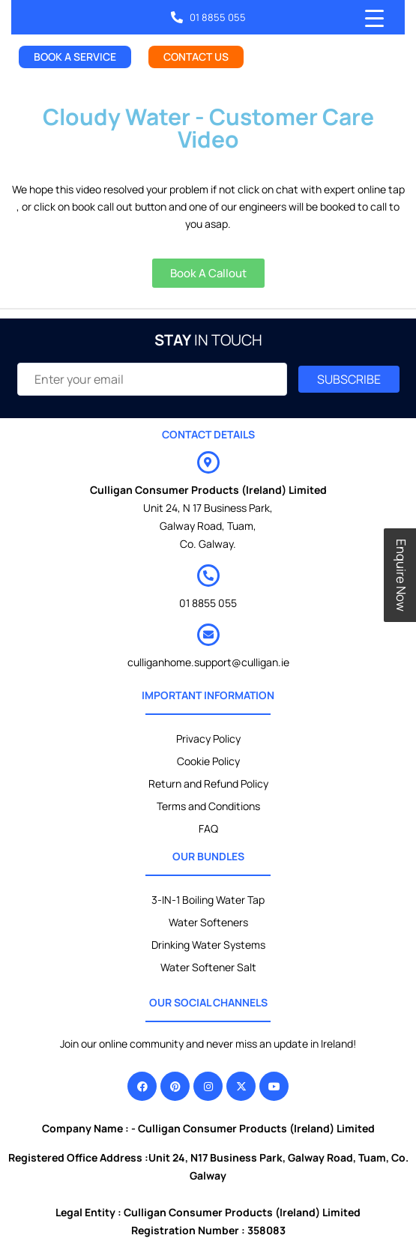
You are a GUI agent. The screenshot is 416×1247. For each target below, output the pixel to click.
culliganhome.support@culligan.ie (208, 662)
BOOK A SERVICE (75, 56)
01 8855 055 (208, 603)
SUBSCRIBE (349, 379)
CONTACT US (196, 56)
